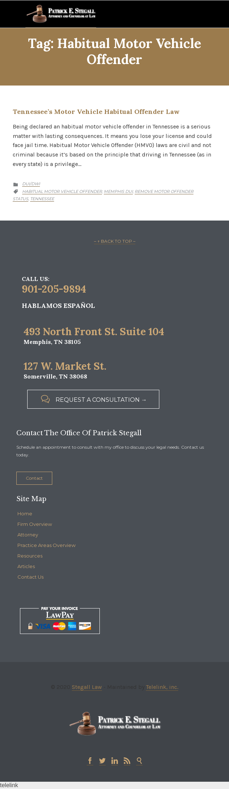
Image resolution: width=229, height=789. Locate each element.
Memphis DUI (118, 191)
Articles (26, 566)
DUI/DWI (31, 183)
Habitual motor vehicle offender (62, 191)
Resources (29, 556)
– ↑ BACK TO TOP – (114, 241)
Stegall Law (87, 686)
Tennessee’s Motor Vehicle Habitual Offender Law (96, 111)
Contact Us (30, 577)
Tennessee (42, 198)
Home (24, 513)
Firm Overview (34, 524)
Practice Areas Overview (46, 545)
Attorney (27, 535)
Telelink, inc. (162, 686)
